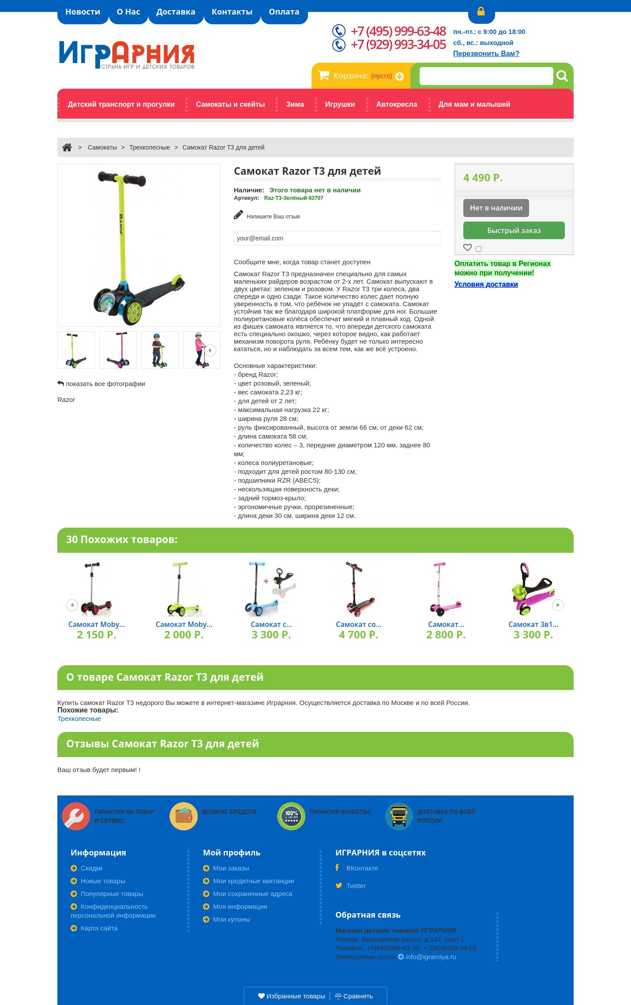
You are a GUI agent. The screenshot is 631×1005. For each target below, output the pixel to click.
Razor (66, 399)
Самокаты (102, 147)
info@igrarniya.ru (427, 956)
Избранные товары (291, 996)
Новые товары (98, 881)
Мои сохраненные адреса (248, 893)
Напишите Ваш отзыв (267, 214)
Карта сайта (94, 928)
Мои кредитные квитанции (248, 881)
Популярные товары (107, 893)
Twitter (350, 888)
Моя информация (235, 906)
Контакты (232, 11)
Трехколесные (149, 147)
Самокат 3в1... (533, 624)
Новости (83, 11)
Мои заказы (226, 868)
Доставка (175, 11)
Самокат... (446, 624)
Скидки (86, 868)
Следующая (210, 350)
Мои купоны (226, 919)
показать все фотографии (105, 383)
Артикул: (246, 198)
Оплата (284, 11)
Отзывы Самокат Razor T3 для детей (162, 743)
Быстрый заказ (514, 230)
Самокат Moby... (96, 624)
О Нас (128, 11)
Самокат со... (358, 624)
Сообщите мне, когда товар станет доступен (302, 262)
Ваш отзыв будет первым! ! (99, 769)
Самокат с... (271, 624)
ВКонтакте (356, 871)
